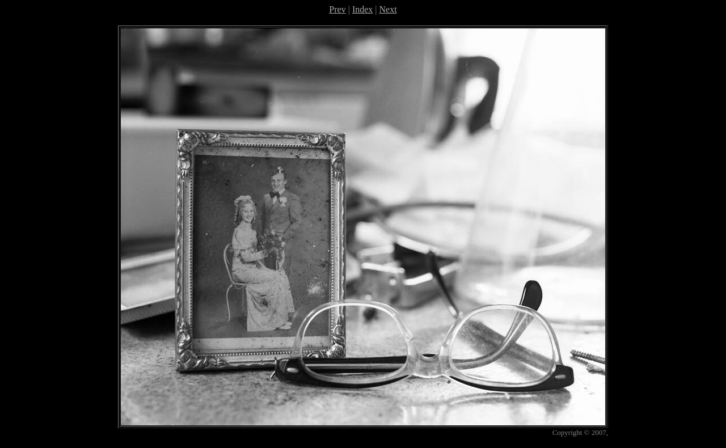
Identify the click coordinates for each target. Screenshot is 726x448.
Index (362, 9)
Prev (337, 9)
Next (388, 9)
